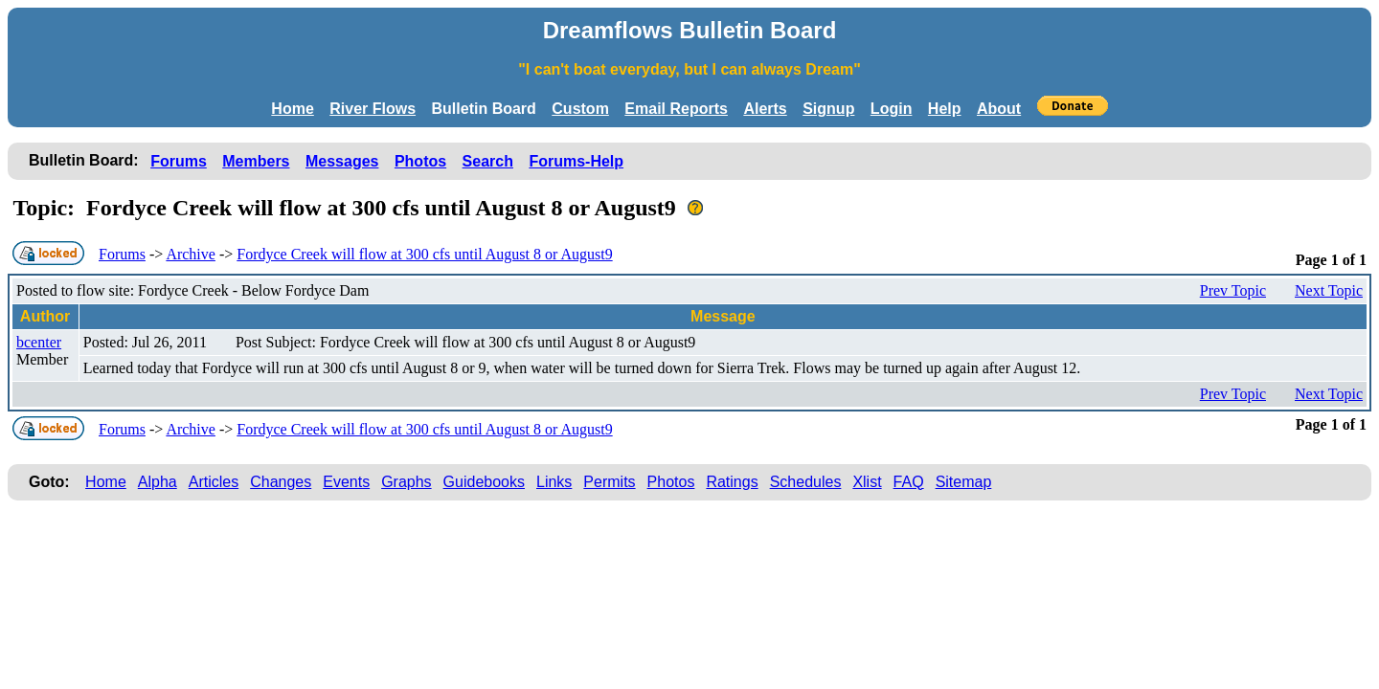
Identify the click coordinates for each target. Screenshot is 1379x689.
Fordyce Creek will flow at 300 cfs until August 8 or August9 (424, 254)
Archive (190, 254)
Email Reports (676, 108)
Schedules (806, 482)
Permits (609, 482)
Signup (828, 108)
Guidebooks (484, 482)
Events (346, 482)
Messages (342, 161)
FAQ (908, 482)
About (999, 108)
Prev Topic (1233, 290)
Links (554, 482)
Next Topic (1329, 290)
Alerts (764, 108)
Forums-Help (576, 161)
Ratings (731, 482)
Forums (178, 161)
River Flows (372, 108)
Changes (280, 482)
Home (292, 108)
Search (488, 161)
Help (944, 108)
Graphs (406, 482)
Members (255, 161)
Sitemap (964, 482)
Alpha (157, 482)
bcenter (38, 342)
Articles (213, 482)
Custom (580, 108)
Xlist (866, 482)
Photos (420, 161)
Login (891, 108)
